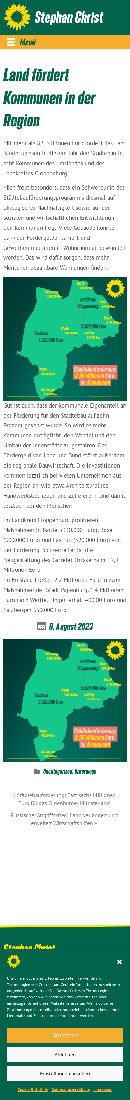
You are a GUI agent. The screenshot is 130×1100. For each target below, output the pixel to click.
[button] (119, 961)
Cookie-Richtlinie (33, 1089)
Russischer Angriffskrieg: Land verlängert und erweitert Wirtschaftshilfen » (64, 819)
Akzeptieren (65, 1035)
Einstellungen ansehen (65, 1073)
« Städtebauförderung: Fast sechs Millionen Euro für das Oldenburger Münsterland (64, 799)
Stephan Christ (69, 16)
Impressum (102, 1089)
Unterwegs (85, 771)
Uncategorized (57, 771)
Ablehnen (65, 1054)
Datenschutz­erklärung (70, 1089)
